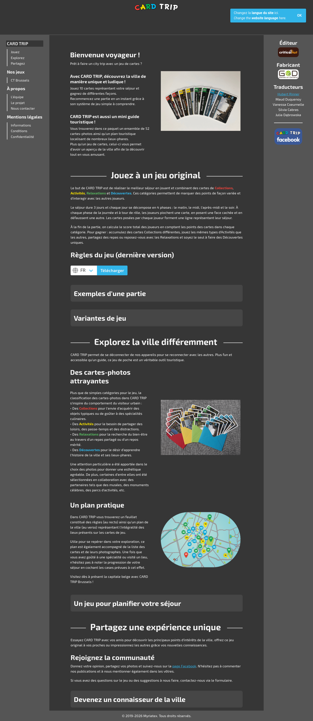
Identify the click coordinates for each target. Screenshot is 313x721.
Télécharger (112, 270)
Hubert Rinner (288, 94)
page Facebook (184, 666)
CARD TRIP (17, 43)
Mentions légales (24, 116)
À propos (16, 88)
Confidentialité (22, 137)
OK (299, 15)
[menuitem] (26, 52)
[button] (156, 293)
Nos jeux (15, 71)
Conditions (19, 131)
